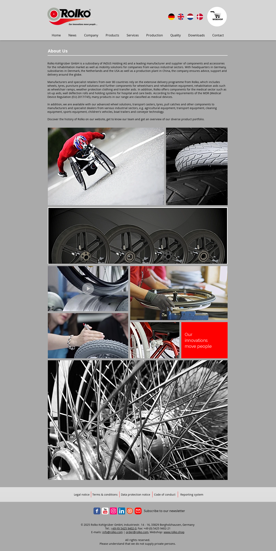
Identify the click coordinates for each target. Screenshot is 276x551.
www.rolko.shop (174, 532)
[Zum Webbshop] (217, 16)
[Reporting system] (191, 494)
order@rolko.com (137, 532)
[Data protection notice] (135, 494)
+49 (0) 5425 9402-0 (123, 528)
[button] (72, 35)
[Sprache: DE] (171, 17)
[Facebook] (97, 511)
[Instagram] (113, 511)
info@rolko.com (112, 532)
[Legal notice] (82, 494)
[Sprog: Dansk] (200, 17)
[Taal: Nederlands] (190, 17)
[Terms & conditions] (105, 494)
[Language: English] (181, 17)
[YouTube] (105, 511)
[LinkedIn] (121, 511)
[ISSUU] (129, 511)
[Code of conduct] (164, 494)
